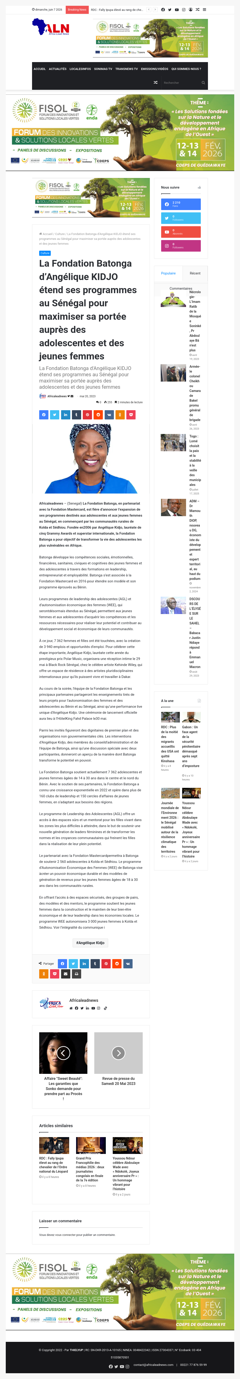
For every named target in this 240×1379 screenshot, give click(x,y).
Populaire (168, 273)
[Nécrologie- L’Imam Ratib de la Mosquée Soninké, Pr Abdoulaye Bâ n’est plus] (174, 298)
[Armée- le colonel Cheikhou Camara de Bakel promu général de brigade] (174, 377)
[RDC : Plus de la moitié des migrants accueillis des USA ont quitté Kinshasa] (170, 758)
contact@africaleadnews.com (154, 1365)
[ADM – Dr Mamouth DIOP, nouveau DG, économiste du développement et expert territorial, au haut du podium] (174, 524)
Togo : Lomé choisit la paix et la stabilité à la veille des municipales (195, 474)
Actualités (57, 69)
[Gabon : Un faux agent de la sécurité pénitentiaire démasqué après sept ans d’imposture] (191, 758)
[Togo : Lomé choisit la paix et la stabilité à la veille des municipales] (174, 455)
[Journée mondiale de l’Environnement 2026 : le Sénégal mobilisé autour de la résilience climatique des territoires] (170, 834)
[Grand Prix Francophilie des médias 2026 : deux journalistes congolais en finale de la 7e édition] (91, 1145)
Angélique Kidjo (91, 943)
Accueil (40, 69)
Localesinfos (80, 69)
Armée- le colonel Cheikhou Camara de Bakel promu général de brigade (195, 400)
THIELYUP (76, 1350)
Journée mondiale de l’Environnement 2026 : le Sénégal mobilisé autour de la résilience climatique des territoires (170, 868)
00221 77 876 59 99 (193, 1365)
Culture (60, 234)
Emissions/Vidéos (154, 69)
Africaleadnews (57, 396)
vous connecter (65, 1235)
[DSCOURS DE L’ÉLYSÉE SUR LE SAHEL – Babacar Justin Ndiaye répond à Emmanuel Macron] (174, 632)
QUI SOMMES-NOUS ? (186, 69)
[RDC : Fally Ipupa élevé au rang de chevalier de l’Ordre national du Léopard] (54, 1145)
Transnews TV (126, 69)
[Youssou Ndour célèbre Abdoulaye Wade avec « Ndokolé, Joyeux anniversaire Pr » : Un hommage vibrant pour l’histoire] (128, 1145)
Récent (195, 273)
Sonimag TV (103, 69)
